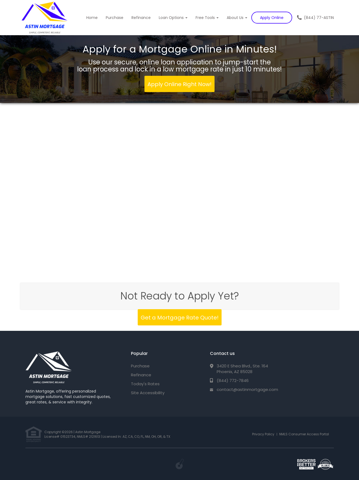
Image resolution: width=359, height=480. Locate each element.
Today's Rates (145, 384)
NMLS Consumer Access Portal (304, 434)
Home (92, 17)
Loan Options (173, 17)
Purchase (114, 17)
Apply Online (272, 17)
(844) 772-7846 (233, 380)
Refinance (141, 17)
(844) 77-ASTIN (319, 17)
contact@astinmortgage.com (247, 389)
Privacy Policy (263, 434)
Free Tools (207, 17)
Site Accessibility (147, 393)
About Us (237, 17)
